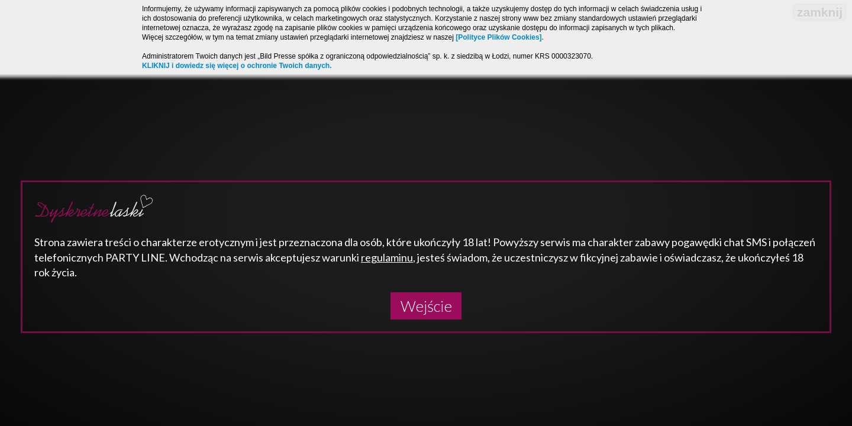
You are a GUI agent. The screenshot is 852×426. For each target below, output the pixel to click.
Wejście (426, 305)
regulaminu (387, 257)
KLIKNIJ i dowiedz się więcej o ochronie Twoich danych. (237, 66)
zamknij (820, 12)
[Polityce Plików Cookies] (498, 37)
